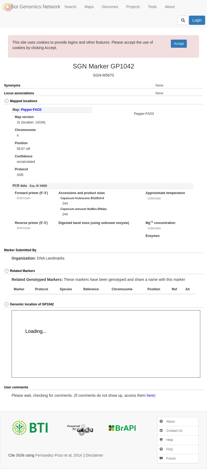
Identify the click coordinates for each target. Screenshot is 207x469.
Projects (133, 7)
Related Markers (19, 271)
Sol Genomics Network (35, 6)
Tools (152, 7)
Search (70, 7)
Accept (179, 44)
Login (197, 20)
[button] (193, 101)
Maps (89, 7)
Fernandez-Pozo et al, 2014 (58, 455)
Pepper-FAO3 (31, 110)
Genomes (110, 7)
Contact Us (171, 431)
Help (166, 440)
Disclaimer (94, 455)
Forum (168, 458)
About (170, 7)
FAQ (166, 449)
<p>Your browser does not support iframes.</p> (106, 344)
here (150, 395)
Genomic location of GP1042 (29, 304)
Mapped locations (20, 101)
